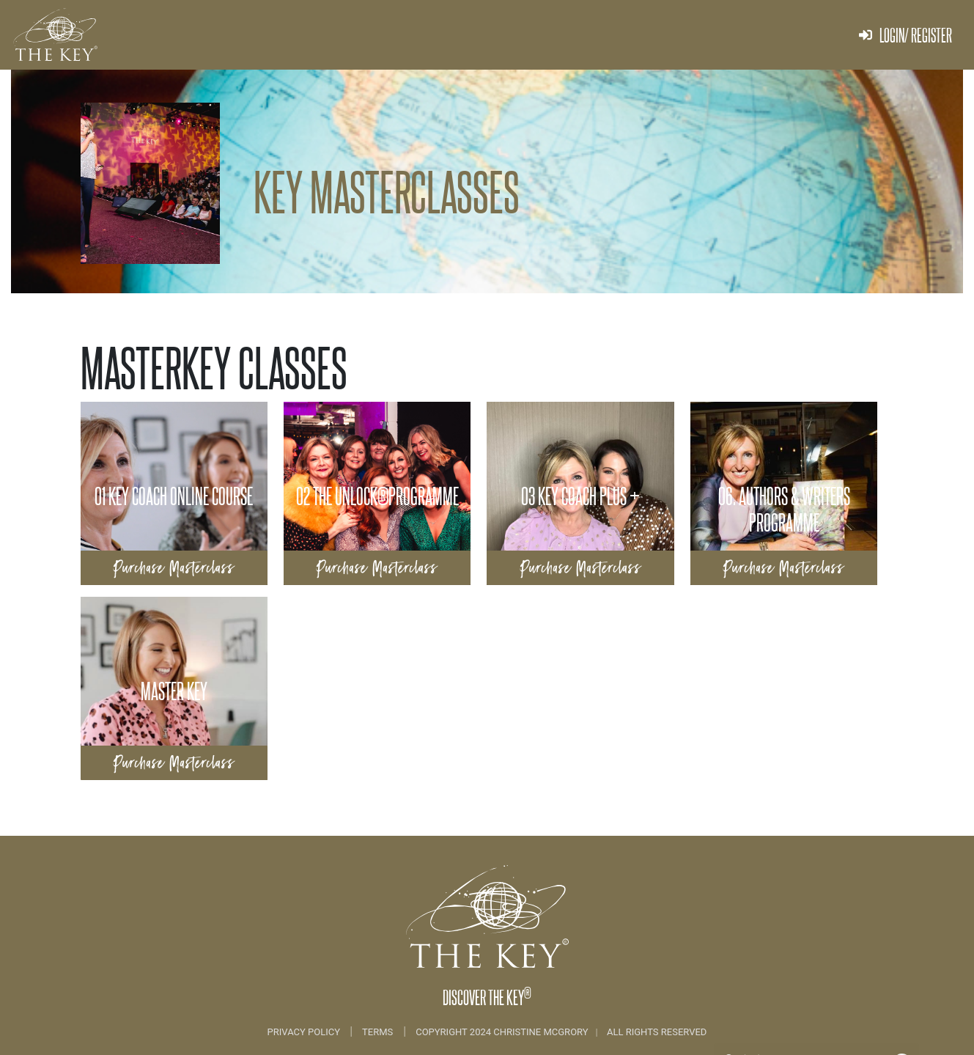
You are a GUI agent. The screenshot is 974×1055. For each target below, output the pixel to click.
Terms (377, 1031)
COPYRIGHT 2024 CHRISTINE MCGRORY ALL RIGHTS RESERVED (561, 1031)
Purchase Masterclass (174, 567)
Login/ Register (905, 34)
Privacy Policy (305, 1031)
